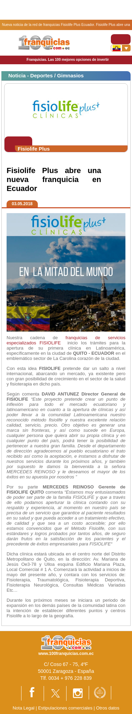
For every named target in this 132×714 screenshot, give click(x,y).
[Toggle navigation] (121, 39)
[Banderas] (121, 48)
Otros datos (107, 708)
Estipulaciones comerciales (66, 708)
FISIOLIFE (50, 342)
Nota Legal (23, 708)
